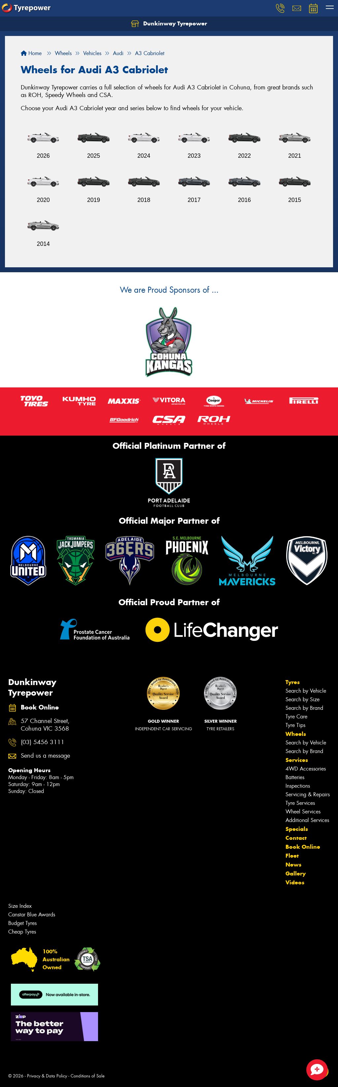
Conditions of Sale (88, 1076)
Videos (295, 882)
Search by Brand (304, 708)
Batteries (295, 777)
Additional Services (307, 820)
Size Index (20, 906)
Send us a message (45, 756)
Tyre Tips (295, 725)
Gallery (296, 873)
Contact (296, 837)
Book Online (303, 846)
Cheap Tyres (22, 931)
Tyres (293, 682)
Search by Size (303, 699)
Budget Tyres (22, 923)
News (293, 864)
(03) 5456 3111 (42, 742)
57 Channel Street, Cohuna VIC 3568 (45, 725)
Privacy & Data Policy (47, 1076)
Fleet (292, 855)
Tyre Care (296, 716)
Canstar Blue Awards (31, 914)
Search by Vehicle (306, 690)
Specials (297, 829)
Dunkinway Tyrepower (169, 24)
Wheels (296, 734)
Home (31, 53)
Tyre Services (300, 803)
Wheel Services (303, 811)
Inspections (298, 785)
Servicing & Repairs (308, 794)
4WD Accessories (306, 768)
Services (297, 760)
